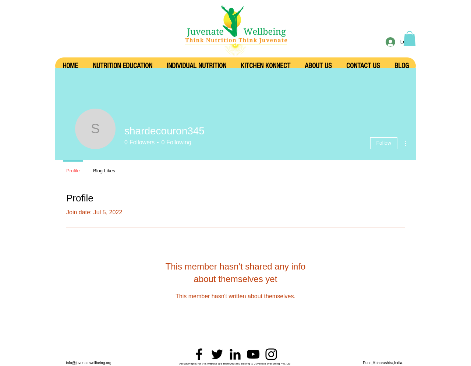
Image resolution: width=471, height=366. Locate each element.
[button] (409, 38)
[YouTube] (253, 354)
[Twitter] (217, 354)
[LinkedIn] (235, 354)
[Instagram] (271, 354)
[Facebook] (199, 354)
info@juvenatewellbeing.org (88, 363)
